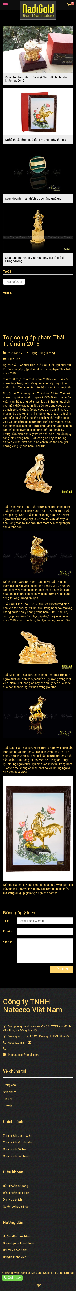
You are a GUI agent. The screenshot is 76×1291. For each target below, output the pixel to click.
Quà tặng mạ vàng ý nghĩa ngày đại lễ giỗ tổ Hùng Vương (35, 259)
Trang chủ (9, 1085)
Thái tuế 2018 (14, 281)
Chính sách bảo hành (16, 1156)
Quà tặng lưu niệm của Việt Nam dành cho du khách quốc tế (36, 79)
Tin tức (7, 1098)
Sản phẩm (9, 1092)
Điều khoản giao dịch (16, 1192)
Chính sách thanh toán (17, 1135)
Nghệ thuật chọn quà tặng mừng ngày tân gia (35, 139)
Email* (7, 931)
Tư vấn (7, 1105)
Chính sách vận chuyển (17, 1142)
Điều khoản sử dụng (15, 1186)
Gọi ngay (12, 1277)
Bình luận (11, 359)
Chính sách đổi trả (14, 1149)
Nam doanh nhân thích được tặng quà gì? (33, 198)
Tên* (6, 920)
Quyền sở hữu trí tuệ (16, 1206)
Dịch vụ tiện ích (12, 1199)
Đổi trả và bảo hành (15, 1250)
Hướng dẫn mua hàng (17, 1236)
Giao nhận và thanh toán (18, 1243)
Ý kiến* (7, 942)
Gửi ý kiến (61, 969)
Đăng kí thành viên (14, 1257)
